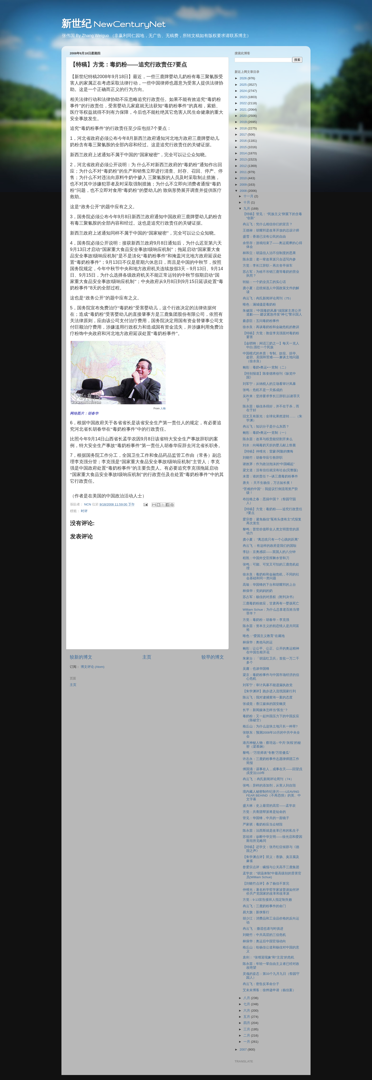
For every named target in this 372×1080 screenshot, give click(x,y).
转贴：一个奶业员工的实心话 (266, 282)
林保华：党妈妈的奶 (258, 591)
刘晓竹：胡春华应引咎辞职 (263, 457)
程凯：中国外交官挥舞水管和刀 (266, 558)
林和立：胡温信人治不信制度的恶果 (269, 253)
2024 (244, 91)
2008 (244, 191)
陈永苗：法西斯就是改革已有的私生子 (271, 830)
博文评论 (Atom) (92, 667)
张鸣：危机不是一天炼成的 (263, 390)
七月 (247, 1004)
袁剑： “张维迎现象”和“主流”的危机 (268, 957)
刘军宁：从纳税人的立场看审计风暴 (269, 384)
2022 (244, 103)
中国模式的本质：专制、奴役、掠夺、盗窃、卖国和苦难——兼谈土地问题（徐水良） (271, 357)
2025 (244, 84)
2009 (244, 184)
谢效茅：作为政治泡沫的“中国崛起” (269, 464)
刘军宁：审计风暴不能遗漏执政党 (268, 685)
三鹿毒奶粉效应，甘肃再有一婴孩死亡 (271, 603)
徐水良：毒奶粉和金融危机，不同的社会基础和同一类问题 (271, 576)
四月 (247, 1023)
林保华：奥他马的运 (258, 642)
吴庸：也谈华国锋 (256, 668)
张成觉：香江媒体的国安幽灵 (264, 704)
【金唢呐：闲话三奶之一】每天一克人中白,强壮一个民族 (271, 345)
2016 (244, 140)
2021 (244, 109)
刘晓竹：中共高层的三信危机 (264, 935)
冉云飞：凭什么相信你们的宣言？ (268, 224)
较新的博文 (81, 657)
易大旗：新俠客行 (256, 912)
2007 (244, 1049)
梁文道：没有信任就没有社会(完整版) (270, 470)
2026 (244, 78)
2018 (244, 128)
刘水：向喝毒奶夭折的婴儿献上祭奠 (269, 445)
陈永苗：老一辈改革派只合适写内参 (269, 259)
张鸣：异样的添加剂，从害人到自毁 (269, 785)
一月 (247, 1041)
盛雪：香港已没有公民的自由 (264, 236)
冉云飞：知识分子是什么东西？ (266, 426)
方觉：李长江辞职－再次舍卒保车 (268, 265)
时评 (84, 511)
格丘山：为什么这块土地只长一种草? (270, 726)
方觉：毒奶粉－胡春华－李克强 (266, 620)
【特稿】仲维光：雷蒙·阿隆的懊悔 (268, 451)
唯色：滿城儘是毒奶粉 (259, 304)
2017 (244, 134)
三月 (247, 1029)
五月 (247, 1017)
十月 (247, 202)
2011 (244, 172)
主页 (146, 657)
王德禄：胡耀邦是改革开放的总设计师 (271, 230)
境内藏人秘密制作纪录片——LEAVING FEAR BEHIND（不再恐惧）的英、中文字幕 (272, 795)
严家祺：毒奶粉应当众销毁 (263, 824)
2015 (244, 147)
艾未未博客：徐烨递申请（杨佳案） (269, 990)
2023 (244, 97)
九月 (247, 208)
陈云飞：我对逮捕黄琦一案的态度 (268, 697)
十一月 (248, 196)
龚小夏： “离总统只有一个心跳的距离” (271, 539)
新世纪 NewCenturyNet (113, 24)
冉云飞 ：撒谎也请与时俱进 (263, 928)
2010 (244, 178)
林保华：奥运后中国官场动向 (264, 941)
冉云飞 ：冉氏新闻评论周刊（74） (268, 779)
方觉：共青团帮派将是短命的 (264, 812)
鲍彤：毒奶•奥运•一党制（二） (265, 367)
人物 (163, 408)
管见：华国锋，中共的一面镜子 (266, 818)
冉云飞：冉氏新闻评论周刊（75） (268, 298)
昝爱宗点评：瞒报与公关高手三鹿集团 (271, 867)
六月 (247, 1010)
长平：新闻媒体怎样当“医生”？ (265, 710)
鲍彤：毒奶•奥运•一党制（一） (265, 432)
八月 (247, 998)
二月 (247, 1035)
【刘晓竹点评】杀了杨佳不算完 (266, 883)
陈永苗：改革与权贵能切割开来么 (268, 439)
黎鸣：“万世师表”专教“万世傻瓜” (266, 753)
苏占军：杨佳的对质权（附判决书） (269, 597)
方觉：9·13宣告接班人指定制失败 (267, 899)
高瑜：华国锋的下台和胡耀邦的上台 (269, 584)
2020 (244, 116)
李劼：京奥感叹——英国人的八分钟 (269, 552)
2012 (244, 166)
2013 (244, 159)
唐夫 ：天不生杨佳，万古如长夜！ (268, 483)
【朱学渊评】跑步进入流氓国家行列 (269, 691)
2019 (244, 122)
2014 (244, 153)
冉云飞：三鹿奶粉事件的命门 (264, 906)
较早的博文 (212, 657)
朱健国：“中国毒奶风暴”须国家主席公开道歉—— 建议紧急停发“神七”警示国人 (272, 312)
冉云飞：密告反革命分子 (261, 984)
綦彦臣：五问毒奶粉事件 (261, 321)
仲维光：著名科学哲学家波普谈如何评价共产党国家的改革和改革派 (271, 891)
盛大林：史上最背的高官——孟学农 (269, 805)
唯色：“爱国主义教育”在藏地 (264, 636)
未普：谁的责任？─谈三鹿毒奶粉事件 (270, 476)
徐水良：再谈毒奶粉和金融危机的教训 (271, 327)
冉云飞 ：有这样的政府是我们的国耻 (270, 545)
